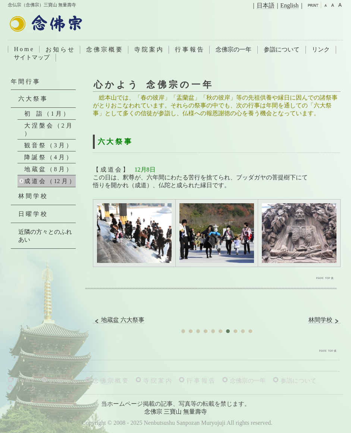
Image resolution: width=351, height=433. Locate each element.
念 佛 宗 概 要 (104, 49)
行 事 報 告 (189, 49)
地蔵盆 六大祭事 (118, 320)
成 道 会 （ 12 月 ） (49, 181)
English (290, 5)
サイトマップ (32, 57)
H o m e (23, 49)
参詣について (282, 49)
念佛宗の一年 (233, 49)
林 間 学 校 (32, 196)
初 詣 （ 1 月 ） (46, 113)
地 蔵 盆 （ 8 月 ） (48, 169)
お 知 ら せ (60, 49)
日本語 (266, 5)
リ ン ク (25, 388)
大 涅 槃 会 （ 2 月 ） (48, 129)
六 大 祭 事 (32, 98)
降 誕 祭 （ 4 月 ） (48, 157)
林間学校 (324, 320)
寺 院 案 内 (148, 49)
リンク (321, 49)
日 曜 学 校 (32, 214)
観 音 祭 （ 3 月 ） (48, 145)
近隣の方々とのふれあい (45, 236)
